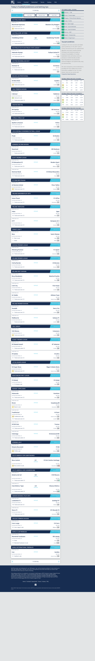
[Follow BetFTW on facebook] (35, 608)
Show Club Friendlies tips (56, 555)
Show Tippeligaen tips (56, 411)
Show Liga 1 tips (57, 465)
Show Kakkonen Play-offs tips (56, 216)
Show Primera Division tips (55, 89)
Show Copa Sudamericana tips (56, 493)
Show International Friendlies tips (56, 570)
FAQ (55, 2)
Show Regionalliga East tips (55, 61)
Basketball (34, 2)
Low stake (29, 15)
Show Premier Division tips (55, 327)
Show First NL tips (56, 104)
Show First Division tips (55, 294)
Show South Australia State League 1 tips (56, 48)
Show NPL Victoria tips (56, 33)
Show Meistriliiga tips (56, 203)
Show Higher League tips (55, 385)
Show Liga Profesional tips (55, 76)
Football (26, 2)
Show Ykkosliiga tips (56, 229)
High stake (54, 15)
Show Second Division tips (56, 144)
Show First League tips (55, 398)
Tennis (42, 2)
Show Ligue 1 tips (56, 252)
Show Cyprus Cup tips (56, 118)
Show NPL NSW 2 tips (56, 19)
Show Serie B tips (57, 349)
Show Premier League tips (56, 158)
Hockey (49, 2)
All (17, 15)
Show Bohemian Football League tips (56, 131)
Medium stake (42, 15)
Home (19, 2)
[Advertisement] (35, 190)
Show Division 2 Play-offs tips (56, 519)
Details (35, 24)
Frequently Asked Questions (69, 74)
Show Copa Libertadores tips (55, 478)
